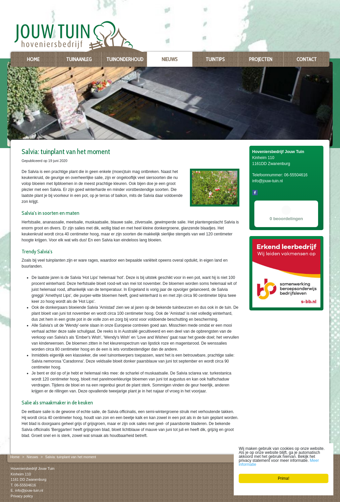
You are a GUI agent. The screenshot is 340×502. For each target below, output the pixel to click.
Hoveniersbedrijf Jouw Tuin (32, 468)
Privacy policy (22, 496)
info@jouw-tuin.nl (29, 490)
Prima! (284, 478)
